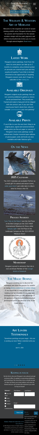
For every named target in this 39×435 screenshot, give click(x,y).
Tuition (8, 404)
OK (36, 413)
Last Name (28, 391)
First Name (17, 391)
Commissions (9, 408)
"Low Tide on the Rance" (12, 221)
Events (8, 401)
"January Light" (12, 229)
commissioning (16, 109)
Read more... (28, 41)
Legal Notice (19, 423)
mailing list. (25, 79)
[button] (3, 8)
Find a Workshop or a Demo (19, 12)
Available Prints (19, 120)
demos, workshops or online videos (23, 288)
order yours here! (10, 186)
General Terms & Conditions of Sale (14, 421)
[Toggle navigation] (34, 4)
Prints (8, 398)
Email (16, 403)
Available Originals (19, 90)
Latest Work (19, 58)
